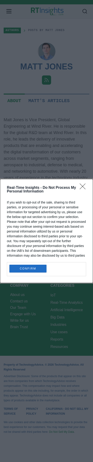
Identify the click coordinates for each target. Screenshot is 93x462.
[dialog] (46, 231)
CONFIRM (28, 268)
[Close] (84, 188)
